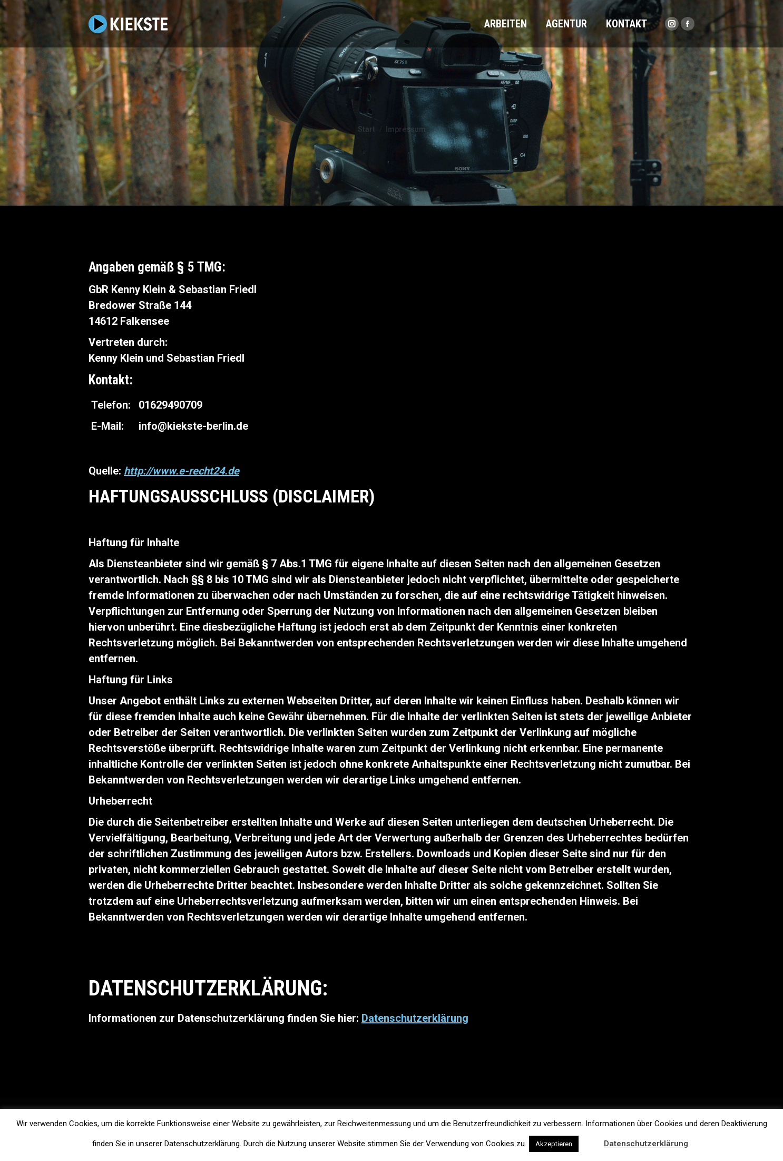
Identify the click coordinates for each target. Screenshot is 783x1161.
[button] (590, 1139)
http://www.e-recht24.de (181, 471)
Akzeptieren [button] (553, 1144)
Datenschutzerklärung (414, 1018)
